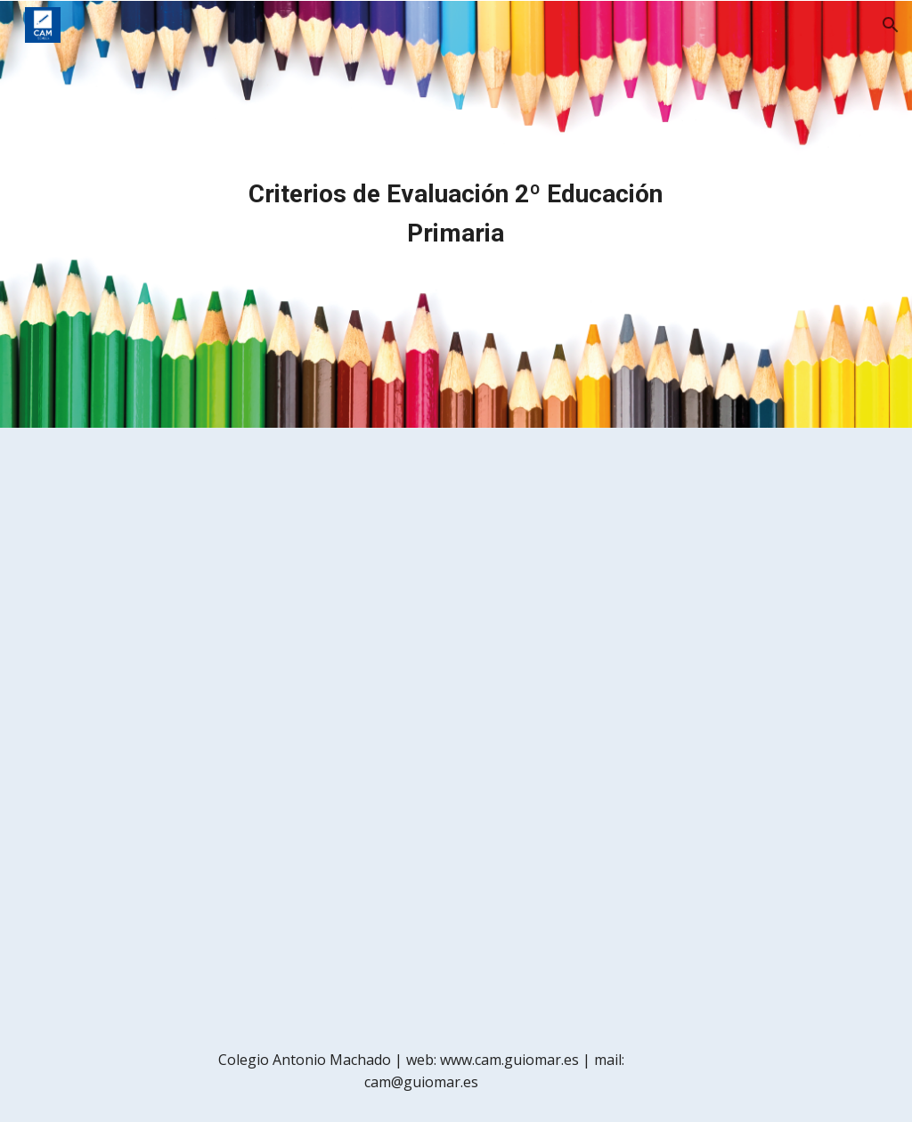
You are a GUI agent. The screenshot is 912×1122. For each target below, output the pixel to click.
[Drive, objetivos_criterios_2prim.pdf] (456, 724)
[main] (456, 213)
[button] (890, 25)
